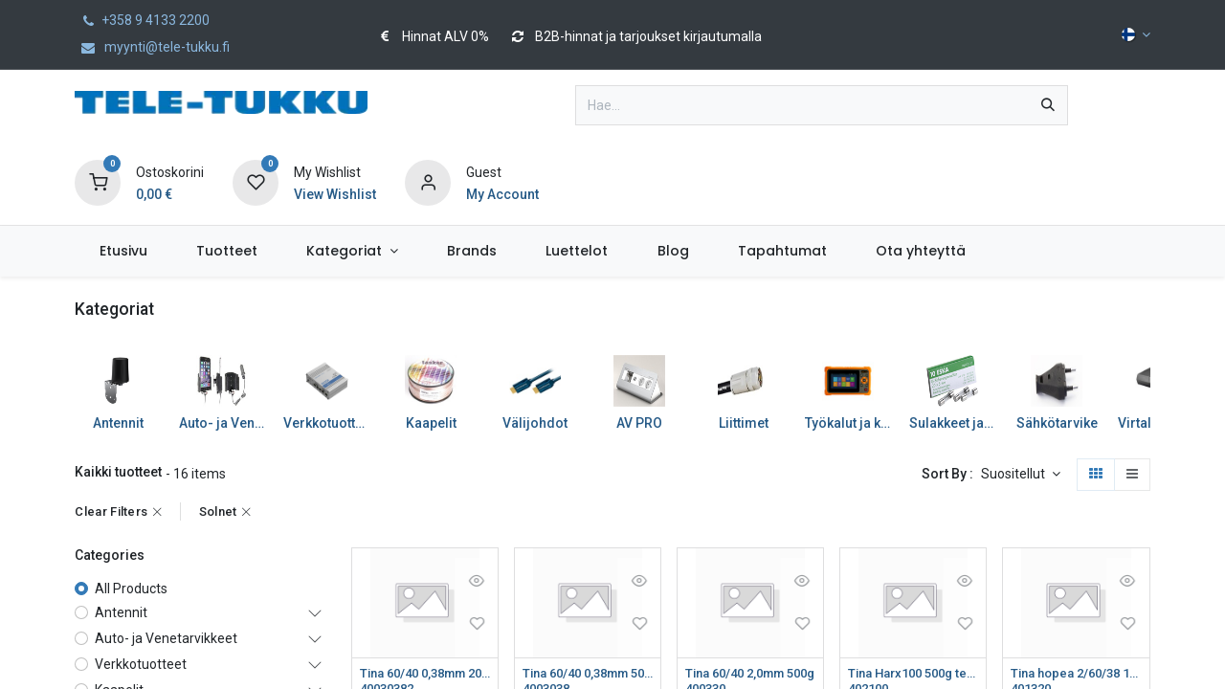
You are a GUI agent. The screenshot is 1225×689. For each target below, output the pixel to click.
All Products (131, 588)
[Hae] (1048, 105)
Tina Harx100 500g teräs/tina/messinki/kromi (913, 673)
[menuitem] (123, 251)
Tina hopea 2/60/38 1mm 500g (1076, 673)
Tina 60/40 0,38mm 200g (425, 673)
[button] (1020, 474)
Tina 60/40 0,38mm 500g (588, 673)
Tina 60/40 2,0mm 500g (750, 673)
